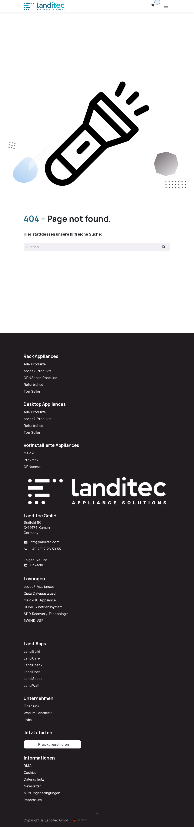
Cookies (30, 772)
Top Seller (32, 391)
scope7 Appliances (39, 586)
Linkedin (36, 565)
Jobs (28, 720)
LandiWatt (31, 685)
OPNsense (32, 467)
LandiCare (32, 658)
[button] (97, 813)
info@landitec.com (44, 542)
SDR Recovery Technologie (46, 614)
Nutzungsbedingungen (42, 793)
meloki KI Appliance (40, 600)
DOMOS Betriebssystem (43, 607)
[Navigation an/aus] (166, 6)
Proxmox (31, 460)
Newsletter (32, 786)
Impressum (33, 800)
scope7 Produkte (37, 371)
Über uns (31, 706)
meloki (29, 453)
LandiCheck (33, 665)
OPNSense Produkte (40, 378)
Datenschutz (34, 779)
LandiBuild (32, 651)
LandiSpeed (33, 679)
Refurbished (33, 384)
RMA (28, 766)
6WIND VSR (34, 620)
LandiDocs (32, 672)
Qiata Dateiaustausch (40, 593)
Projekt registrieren (52, 744)
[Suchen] (163, 247)
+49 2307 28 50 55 (45, 549)
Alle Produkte (35, 364)
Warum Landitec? (38, 713)
